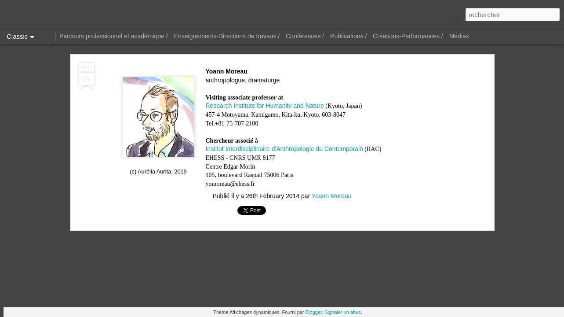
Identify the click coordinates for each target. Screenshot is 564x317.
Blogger (314, 312)
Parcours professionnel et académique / (113, 36)
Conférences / (305, 36)
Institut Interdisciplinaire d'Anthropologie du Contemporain (284, 148)
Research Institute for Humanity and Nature (265, 105)
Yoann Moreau (332, 195)
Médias (459, 36)
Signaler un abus (342, 312)
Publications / (348, 36)
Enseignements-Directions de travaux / (227, 36)
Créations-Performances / (408, 36)
